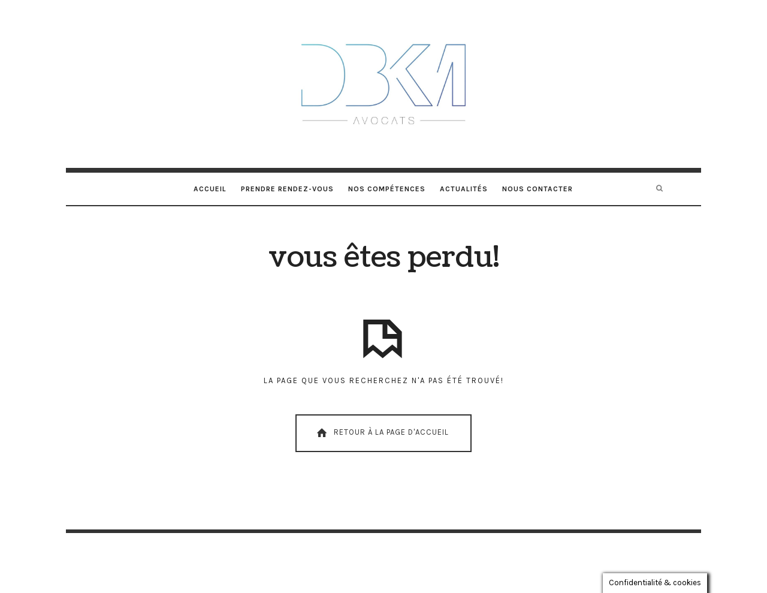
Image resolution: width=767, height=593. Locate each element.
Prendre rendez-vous (287, 189)
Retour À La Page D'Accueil (382, 433)
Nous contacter (537, 189)
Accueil (210, 189)
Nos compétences (386, 189)
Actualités (464, 189)
